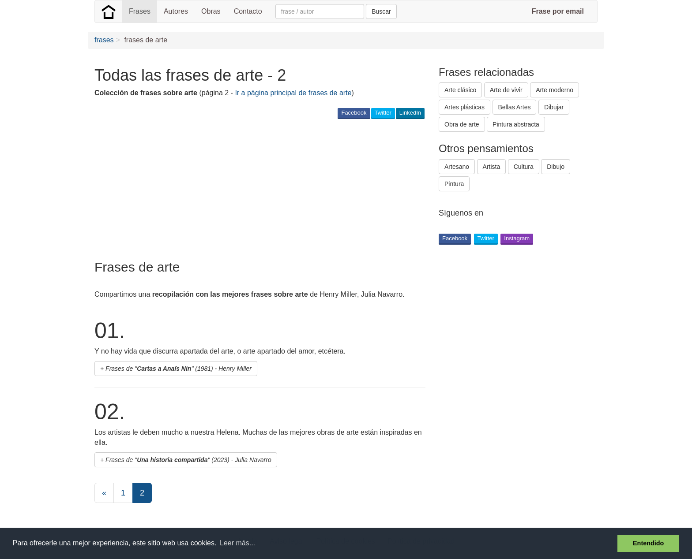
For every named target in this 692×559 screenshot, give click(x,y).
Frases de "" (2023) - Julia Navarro (188, 459)
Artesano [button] (456, 166)
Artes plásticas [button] (464, 107)
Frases (139, 11)
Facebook (353, 112)
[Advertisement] (255, 189)
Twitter (383, 112)
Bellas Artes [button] (514, 107)
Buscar (381, 11)
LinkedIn (410, 112)
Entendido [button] (648, 543)
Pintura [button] (454, 183)
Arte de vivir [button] (506, 89)
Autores (176, 11)
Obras (211, 11)
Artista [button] (491, 166)
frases (104, 40)
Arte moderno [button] (554, 89)
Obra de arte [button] (461, 124)
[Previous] (104, 493)
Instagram (517, 238)
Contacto (248, 11)
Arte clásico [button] (460, 89)
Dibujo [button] (555, 166)
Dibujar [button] (554, 107)
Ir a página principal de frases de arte (293, 93)
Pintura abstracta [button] (516, 124)
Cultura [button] (524, 166)
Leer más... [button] (237, 543)
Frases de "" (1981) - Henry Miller (178, 368)
